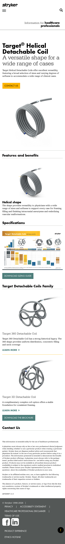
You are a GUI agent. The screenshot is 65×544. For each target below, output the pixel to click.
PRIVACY (9, 506)
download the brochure (18, 417)
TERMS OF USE (12, 515)
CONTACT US (11, 85)
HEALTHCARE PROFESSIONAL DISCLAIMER (25, 511)
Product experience (16, 531)
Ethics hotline (13, 537)
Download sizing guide (17, 275)
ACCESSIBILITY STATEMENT (33, 506)
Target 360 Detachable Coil (19, 333)
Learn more (9, 349)
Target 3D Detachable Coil (19, 396)
